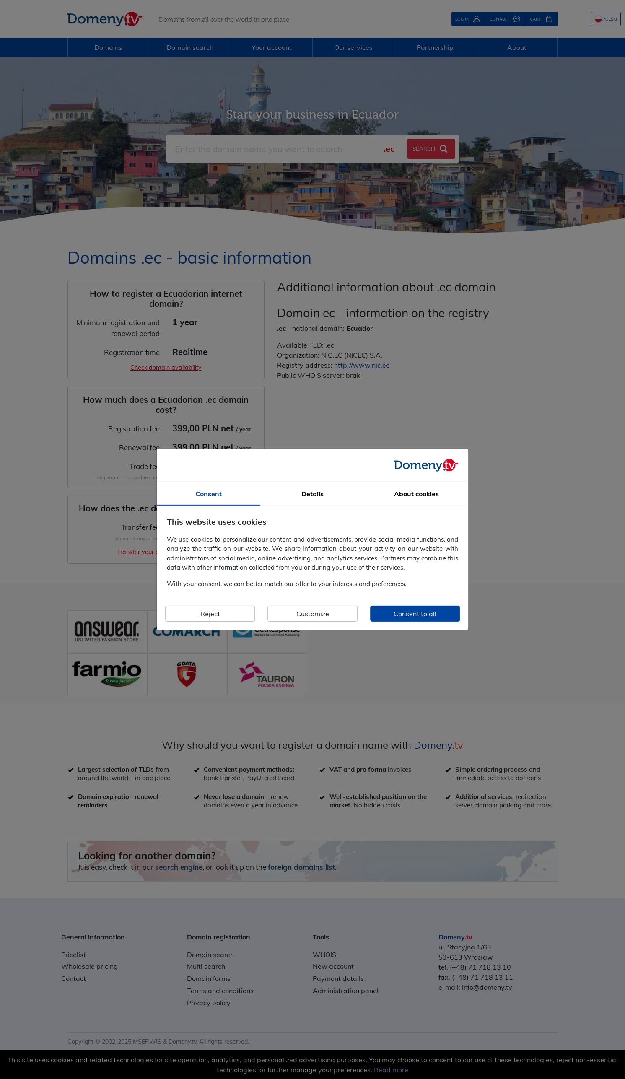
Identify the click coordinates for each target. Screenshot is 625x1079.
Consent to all (415, 614)
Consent (208, 494)
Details (312, 494)
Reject (210, 614)
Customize (312, 614)
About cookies (416, 494)
